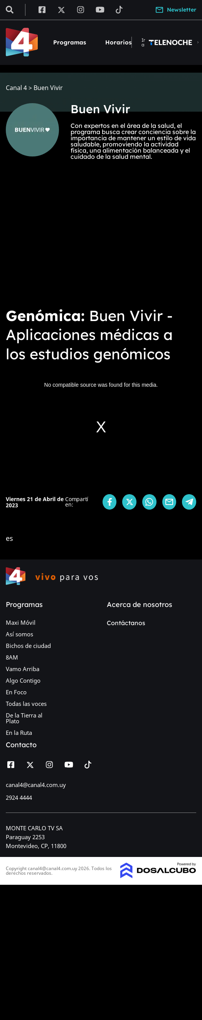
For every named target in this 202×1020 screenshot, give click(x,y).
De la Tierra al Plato (24, 718)
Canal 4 (16, 88)
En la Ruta (19, 732)
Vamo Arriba (22, 669)
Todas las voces (26, 703)
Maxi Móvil (20, 622)
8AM (12, 657)
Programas (69, 42)
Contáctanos (126, 623)
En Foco (16, 692)
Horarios (118, 42)
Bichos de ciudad (28, 645)
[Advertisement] (101, 243)
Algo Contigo (23, 680)
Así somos (19, 634)
